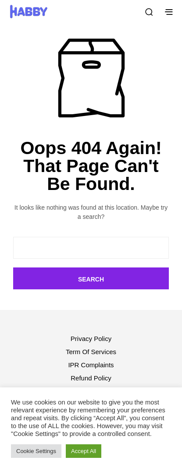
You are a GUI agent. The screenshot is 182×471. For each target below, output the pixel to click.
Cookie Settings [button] (36, 451)
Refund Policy (91, 378)
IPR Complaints (91, 365)
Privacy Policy (91, 338)
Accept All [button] (83, 451)
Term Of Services (91, 351)
